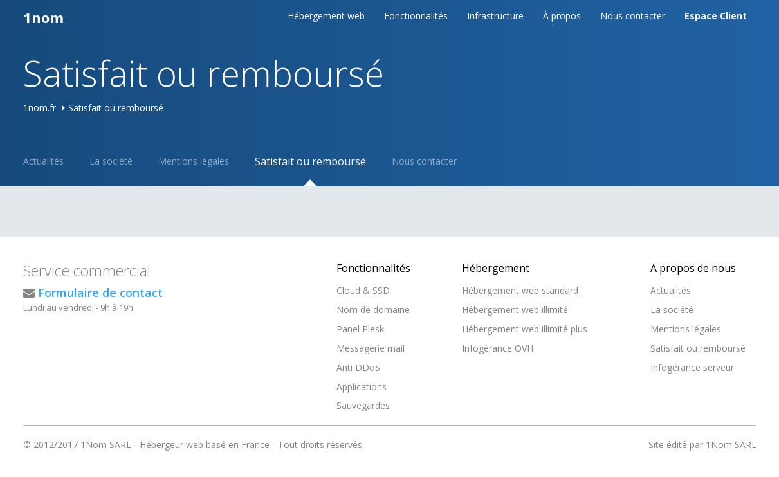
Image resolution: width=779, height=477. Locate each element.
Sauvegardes (363, 405)
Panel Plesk (360, 329)
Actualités (43, 161)
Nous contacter (632, 16)
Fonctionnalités (416, 16)
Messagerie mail (370, 348)
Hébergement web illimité (515, 309)
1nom (43, 17)
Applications (361, 387)
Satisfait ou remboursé (310, 161)
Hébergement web (326, 16)
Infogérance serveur (692, 367)
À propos (562, 16)
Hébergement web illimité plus (524, 329)
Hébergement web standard (520, 290)
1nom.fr (39, 108)
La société (111, 161)
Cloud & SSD (363, 290)
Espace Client (715, 16)
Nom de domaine (373, 309)
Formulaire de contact (100, 292)
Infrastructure (495, 16)
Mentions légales (193, 161)
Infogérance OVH (497, 348)
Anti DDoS (358, 367)
